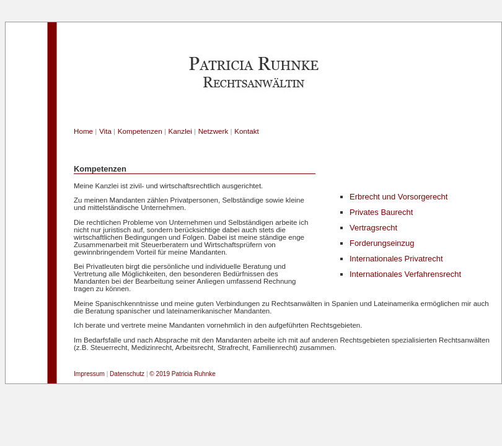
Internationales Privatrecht (396, 258)
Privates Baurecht (381, 212)
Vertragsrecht (373, 227)
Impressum (89, 373)
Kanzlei (180, 131)
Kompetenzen (140, 131)
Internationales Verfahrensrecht (405, 274)
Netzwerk (213, 131)
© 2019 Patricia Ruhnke (182, 373)
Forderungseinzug (382, 243)
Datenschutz (127, 373)
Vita (105, 131)
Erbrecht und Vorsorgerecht (398, 196)
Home (83, 131)
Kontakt (246, 131)
